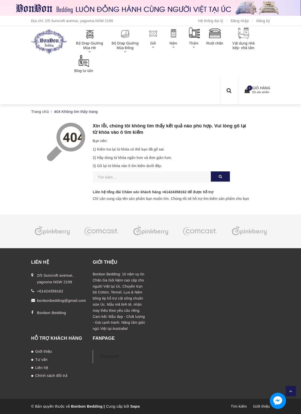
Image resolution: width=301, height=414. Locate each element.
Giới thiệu (43, 351)
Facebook (110, 356)
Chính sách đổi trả (51, 375)
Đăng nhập (240, 21)
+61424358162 (174, 192)
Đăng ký (263, 21)
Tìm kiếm (239, 406)
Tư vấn (41, 359)
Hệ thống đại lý (210, 21)
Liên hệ (41, 367)
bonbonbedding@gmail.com (61, 300)
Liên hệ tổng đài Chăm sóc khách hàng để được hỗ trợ (153, 192)
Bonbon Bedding (51, 312)
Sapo (135, 406)
